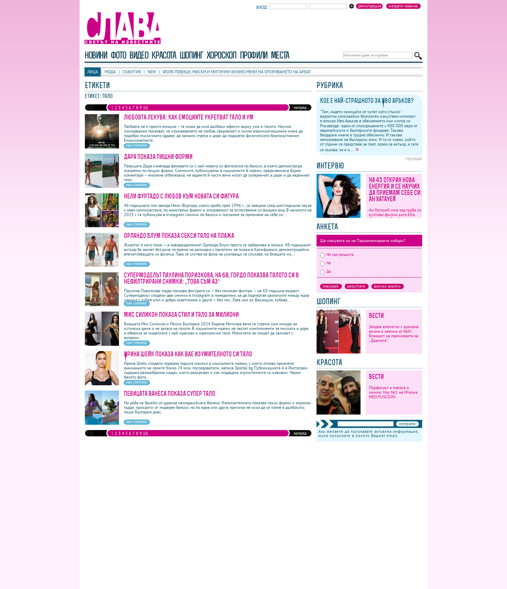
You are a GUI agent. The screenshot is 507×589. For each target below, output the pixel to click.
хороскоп (221, 55)
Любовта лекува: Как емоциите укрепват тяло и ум (189, 117)
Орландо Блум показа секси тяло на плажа (179, 236)
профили (253, 55)
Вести (376, 316)
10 (145, 107)
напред (300, 107)
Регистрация (369, 6)
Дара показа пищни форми (158, 157)
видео (138, 55)
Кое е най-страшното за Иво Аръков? (367, 101)
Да (325, 271)
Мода (110, 71)
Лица (92, 71)
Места (280, 55)
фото (118, 55)
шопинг (191, 55)
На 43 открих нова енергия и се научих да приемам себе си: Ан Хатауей (395, 189)
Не (325, 262)
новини (95, 55)
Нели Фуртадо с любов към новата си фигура (181, 196)
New (152, 71)
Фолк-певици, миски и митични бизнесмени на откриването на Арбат (237, 71)
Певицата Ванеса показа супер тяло (169, 393)
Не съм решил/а (336, 254)
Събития (132, 71)
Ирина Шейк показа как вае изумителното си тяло (188, 354)
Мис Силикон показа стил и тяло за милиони (181, 315)
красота (163, 55)
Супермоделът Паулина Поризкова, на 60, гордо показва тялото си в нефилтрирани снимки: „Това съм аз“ (211, 278)
